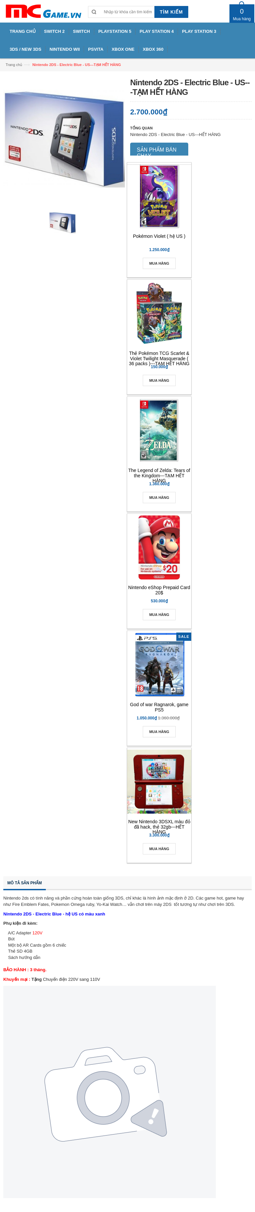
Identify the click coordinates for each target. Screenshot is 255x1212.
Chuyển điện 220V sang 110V (71, 979)
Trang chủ (14, 65)
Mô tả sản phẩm (24, 883)
